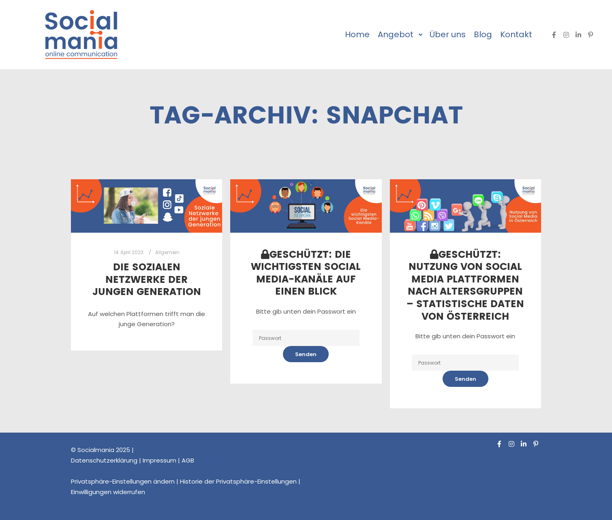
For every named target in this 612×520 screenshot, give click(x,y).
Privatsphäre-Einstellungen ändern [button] (123, 481)
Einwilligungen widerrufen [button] (108, 492)
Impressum (159, 460)
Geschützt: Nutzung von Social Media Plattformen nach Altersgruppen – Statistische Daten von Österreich (465, 286)
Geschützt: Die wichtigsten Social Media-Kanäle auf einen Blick (306, 273)
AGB (188, 460)
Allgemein (167, 252)
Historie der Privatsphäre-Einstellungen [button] (238, 481)
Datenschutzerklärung (104, 460)
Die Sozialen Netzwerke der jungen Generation (146, 280)
